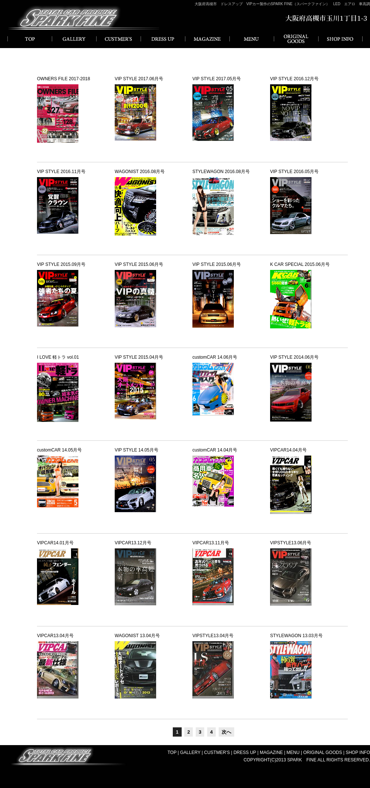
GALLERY (74, 38)
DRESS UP (163, 38)
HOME (29, 38)
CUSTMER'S (118, 38)
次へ (226, 732)
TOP (172, 752)
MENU (251, 38)
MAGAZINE (207, 38)
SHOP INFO (340, 38)
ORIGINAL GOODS (296, 38)
